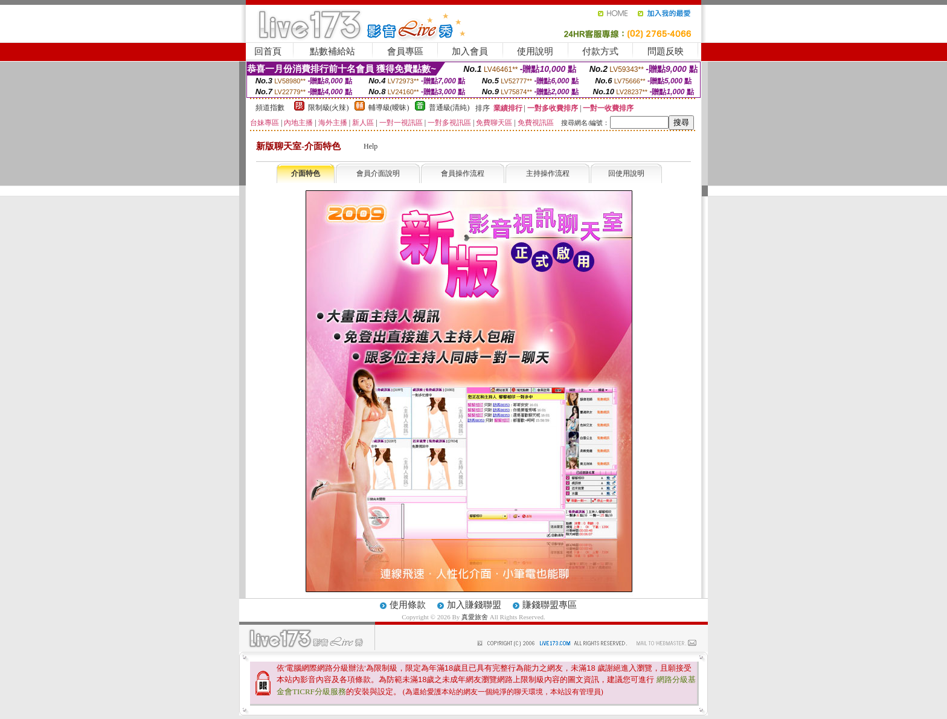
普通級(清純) (449, 107)
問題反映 (665, 51)
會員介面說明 (378, 173)
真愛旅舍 (474, 617)
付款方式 (600, 51)
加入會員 (470, 51)
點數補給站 (332, 51)
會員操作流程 (462, 173)
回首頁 (267, 51)
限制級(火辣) (328, 107)
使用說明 (535, 51)
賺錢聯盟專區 (549, 605)
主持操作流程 (548, 173)
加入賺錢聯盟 (474, 605)
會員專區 (405, 51)
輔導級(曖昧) (388, 107)
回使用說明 (626, 173)
